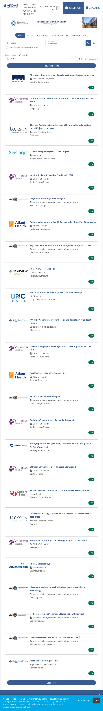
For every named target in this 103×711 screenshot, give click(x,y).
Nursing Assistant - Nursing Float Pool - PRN (51, 175)
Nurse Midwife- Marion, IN (42, 268)
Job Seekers (73, 8)
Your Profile (29, 10)
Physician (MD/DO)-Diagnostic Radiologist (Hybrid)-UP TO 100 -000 (62, 245)
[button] (94, 43)
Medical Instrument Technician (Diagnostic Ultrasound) (57, 613)
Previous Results (51, 65)
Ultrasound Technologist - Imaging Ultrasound (53, 466)
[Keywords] (26, 43)
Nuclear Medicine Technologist (45, 396)
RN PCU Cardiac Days (40, 563)
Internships (29, 7)
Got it (96, 700)
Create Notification (87, 59)
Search (20, 35)
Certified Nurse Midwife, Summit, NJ (47, 373)
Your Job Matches (60, 35)
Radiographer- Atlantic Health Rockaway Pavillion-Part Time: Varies (63, 222)
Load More (51, 682)
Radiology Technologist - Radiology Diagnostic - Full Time (58, 540)
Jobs (33, 4)
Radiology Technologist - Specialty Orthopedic (53, 420)
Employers (93, 8)
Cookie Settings (83, 700)
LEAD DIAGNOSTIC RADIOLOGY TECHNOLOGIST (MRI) (55, 637)
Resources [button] (28, 14)
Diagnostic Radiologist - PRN (44, 660)
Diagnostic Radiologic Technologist (47, 198)
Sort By (10, 59)
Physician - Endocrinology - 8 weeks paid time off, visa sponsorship (62, 75)
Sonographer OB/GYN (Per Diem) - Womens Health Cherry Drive (60, 443)
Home (26, 4)
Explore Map (43, 35)
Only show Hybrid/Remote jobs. (23, 47)
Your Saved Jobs (79, 35)
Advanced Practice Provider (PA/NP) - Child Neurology (56, 292)
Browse (30, 35)
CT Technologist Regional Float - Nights (49, 151)
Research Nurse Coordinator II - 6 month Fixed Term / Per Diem (60, 490)
